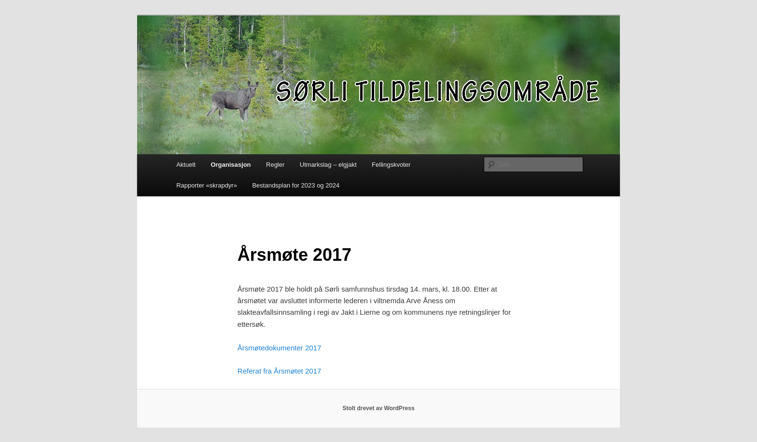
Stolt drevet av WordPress (378, 408)
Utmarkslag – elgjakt (328, 164)
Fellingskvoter (391, 164)
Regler (275, 164)
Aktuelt (186, 164)
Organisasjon (230, 164)
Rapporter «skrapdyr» (206, 185)
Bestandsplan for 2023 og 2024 (295, 185)
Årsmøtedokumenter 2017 (279, 348)
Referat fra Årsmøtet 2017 (279, 371)
